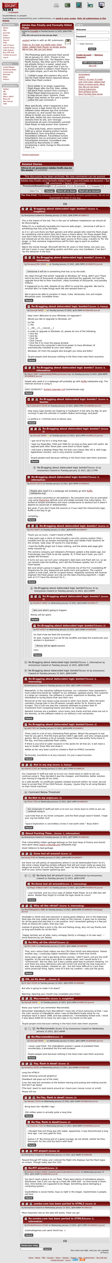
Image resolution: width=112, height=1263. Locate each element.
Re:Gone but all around (50, 875)
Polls (5, 43)
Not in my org (43, 764)
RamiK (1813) (36, 484)
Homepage (97, 910)
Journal (99, 264)
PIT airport (41, 1151)
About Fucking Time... (40, 833)
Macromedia (42, 998)
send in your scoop (66, 18)
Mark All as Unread (89, 191)
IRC (4, 92)
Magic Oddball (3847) (39, 888)
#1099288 (82, 946)
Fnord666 (34, 31)
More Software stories (88, 92)
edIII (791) (31, 728)
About (5, 28)
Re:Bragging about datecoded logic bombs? (65, 257)
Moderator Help (29, 1245)
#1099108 (88, 310)
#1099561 (93, 1225)
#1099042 (84, 484)
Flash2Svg (44, 500)
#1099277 (92, 603)
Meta (5, 77)
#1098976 (90, 264)
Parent (29, 300)
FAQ (4, 30)
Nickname (81, 30)
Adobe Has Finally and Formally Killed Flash (46, 180)
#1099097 (81, 530)
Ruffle (84, 381)
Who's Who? (8, 97)
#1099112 (91, 436)
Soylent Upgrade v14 (54, 389)
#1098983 (30, 376)
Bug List (6, 99)
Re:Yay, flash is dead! (51, 1097)
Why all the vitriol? (46, 905)
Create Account (10, 55)
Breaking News (9, 70)
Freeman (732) (36, 1126)
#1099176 (91, 888)
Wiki (5, 94)
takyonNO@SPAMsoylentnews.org (55, 374)
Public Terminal (85, 44)
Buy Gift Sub (8, 53)
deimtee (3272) (34, 1101)
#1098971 (83, 215)
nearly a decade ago (49, 845)
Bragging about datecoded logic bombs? (60, 208)
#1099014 (79, 769)
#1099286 (91, 630)
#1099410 (82, 802)
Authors (6, 38)
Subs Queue (8, 50)
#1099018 (83, 837)
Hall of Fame (8, 45)
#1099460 (87, 1126)
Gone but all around (47, 853)
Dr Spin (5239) (30, 983)
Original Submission (87, 89)
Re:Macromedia (46, 1028)
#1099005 (86, 686)
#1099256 (45, 1174)
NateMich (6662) (40, 603)
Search (6, 40)
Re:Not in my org (39, 798)
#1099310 (86, 1208)
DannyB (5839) (36, 310)
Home (30, 1258)
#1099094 (79, 983)
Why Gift (92, 66)
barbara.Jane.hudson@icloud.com (64, 1172)
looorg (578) (29, 858)
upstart (81, 77)
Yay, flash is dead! (45, 1063)
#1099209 (86, 1155)
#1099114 (82, 1003)
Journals (6, 33)
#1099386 (91, 1041)
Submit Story (9, 48)
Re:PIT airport (37, 1168)
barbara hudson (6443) (37, 1172)
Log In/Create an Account (88, 180)
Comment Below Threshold (44, 792)
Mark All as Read (66, 191)
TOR (5, 104)
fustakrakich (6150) (38, 406)
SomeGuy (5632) (31, 1068)
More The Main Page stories (90, 94)
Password (81, 37)
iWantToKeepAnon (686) (34, 910)
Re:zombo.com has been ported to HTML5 (55, 1218)
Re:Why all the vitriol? (43, 942)
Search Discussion (75, 183)
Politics (6, 79)
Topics (5, 35)
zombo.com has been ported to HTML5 (59, 1203)
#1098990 (89, 406)
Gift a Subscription (92, 63)
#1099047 (77, 858)
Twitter (6, 89)
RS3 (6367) (35, 530)
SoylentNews (10, 8)
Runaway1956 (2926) (36, 264)
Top (107, 180)
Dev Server (8, 101)
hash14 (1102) (30, 769)
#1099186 (84, 1068)
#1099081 (78, 728)
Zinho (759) (32, 802)
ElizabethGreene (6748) (37, 1225)
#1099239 (85, 1101)
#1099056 (87, 910)
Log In (5, 57)
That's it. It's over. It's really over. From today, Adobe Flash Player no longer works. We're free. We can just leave (44, 47)
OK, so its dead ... (37, 979)
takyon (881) (32, 374)
